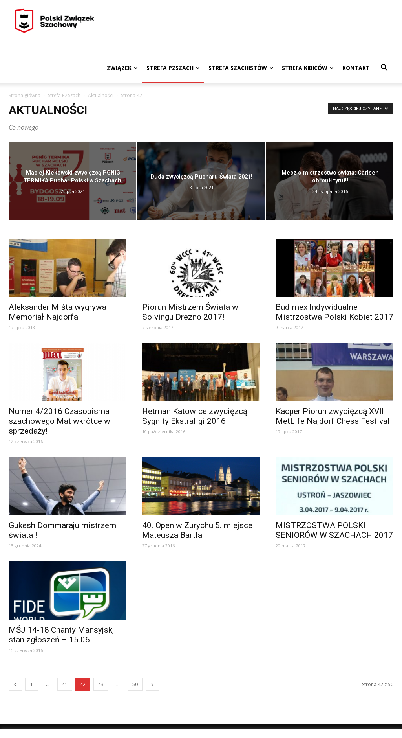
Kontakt (356, 68)
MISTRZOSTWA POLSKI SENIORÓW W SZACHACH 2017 (334, 530)
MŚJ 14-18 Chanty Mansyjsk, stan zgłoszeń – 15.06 (61, 634)
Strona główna (24, 95)
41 (65, 684)
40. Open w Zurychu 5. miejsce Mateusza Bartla (197, 530)
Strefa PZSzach (173, 68)
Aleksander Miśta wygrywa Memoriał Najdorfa (57, 312)
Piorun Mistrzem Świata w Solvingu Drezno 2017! (190, 312)
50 (135, 684)
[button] (384, 68)
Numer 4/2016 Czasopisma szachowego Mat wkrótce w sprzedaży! (59, 421)
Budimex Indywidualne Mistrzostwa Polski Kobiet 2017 (334, 312)
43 (101, 684)
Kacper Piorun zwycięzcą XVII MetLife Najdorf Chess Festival (333, 416)
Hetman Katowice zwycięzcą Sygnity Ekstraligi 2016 (194, 416)
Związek (122, 68)
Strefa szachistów (240, 68)
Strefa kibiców (308, 68)
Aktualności (100, 95)
